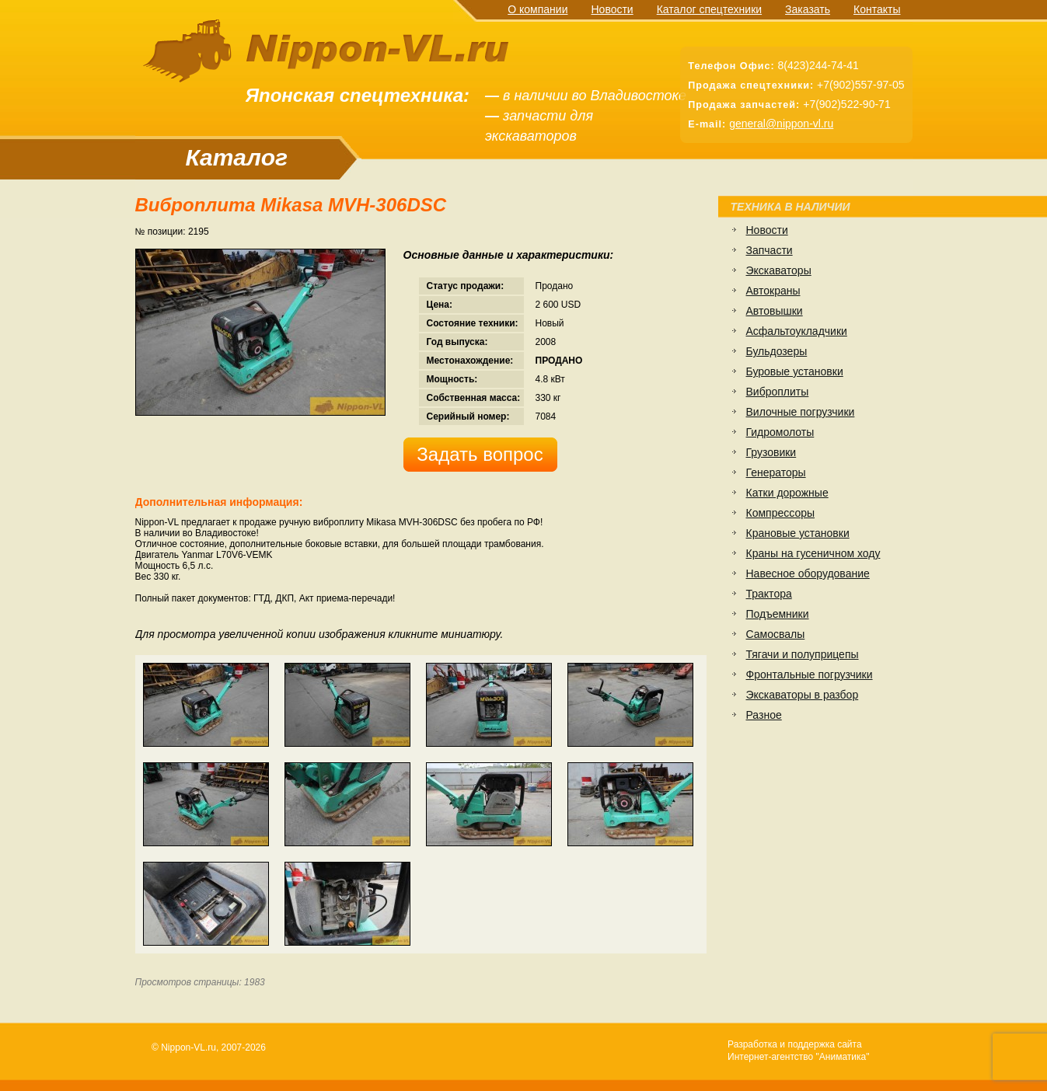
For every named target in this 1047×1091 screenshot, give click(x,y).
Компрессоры (780, 513)
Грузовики (771, 452)
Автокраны (773, 290)
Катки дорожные (787, 492)
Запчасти (769, 250)
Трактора (769, 593)
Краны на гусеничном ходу (813, 553)
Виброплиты (777, 391)
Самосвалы (775, 634)
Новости (612, 9)
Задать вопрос (480, 454)
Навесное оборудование (808, 573)
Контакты (876, 9)
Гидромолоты (780, 432)
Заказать (807, 9)
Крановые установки (798, 533)
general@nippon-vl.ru (781, 123)
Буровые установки (794, 371)
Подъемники (777, 614)
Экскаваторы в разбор (802, 694)
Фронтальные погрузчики (809, 674)
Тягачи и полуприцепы (802, 654)
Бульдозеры (777, 351)
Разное (764, 715)
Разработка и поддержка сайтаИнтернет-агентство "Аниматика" (798, 1050)
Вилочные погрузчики (800, 412)
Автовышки (774, 311)
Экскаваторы (778, 270)
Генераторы (776, 472)
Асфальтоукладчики (796, 331)
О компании (537, 9)
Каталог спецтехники (709, 9)
